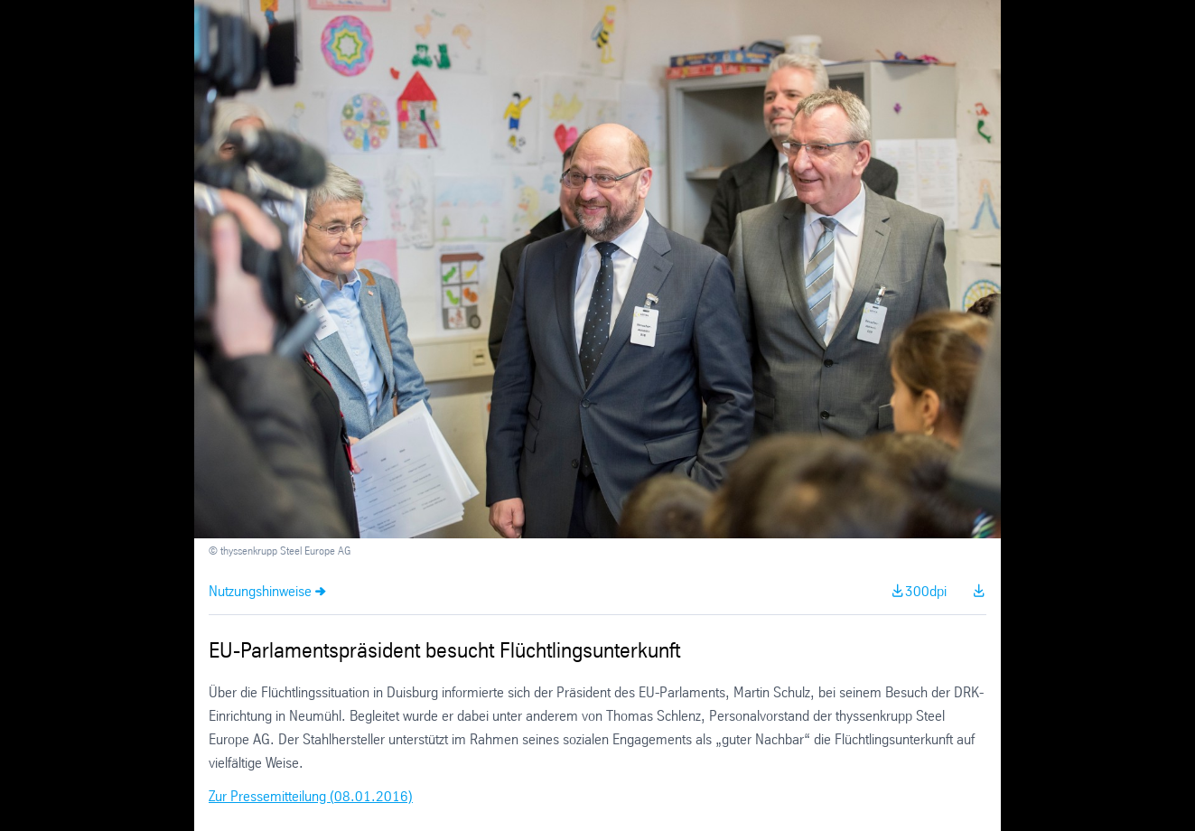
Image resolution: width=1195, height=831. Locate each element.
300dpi (926, 592)
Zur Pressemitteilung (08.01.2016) (311, 797)
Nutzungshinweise (260, 592)
